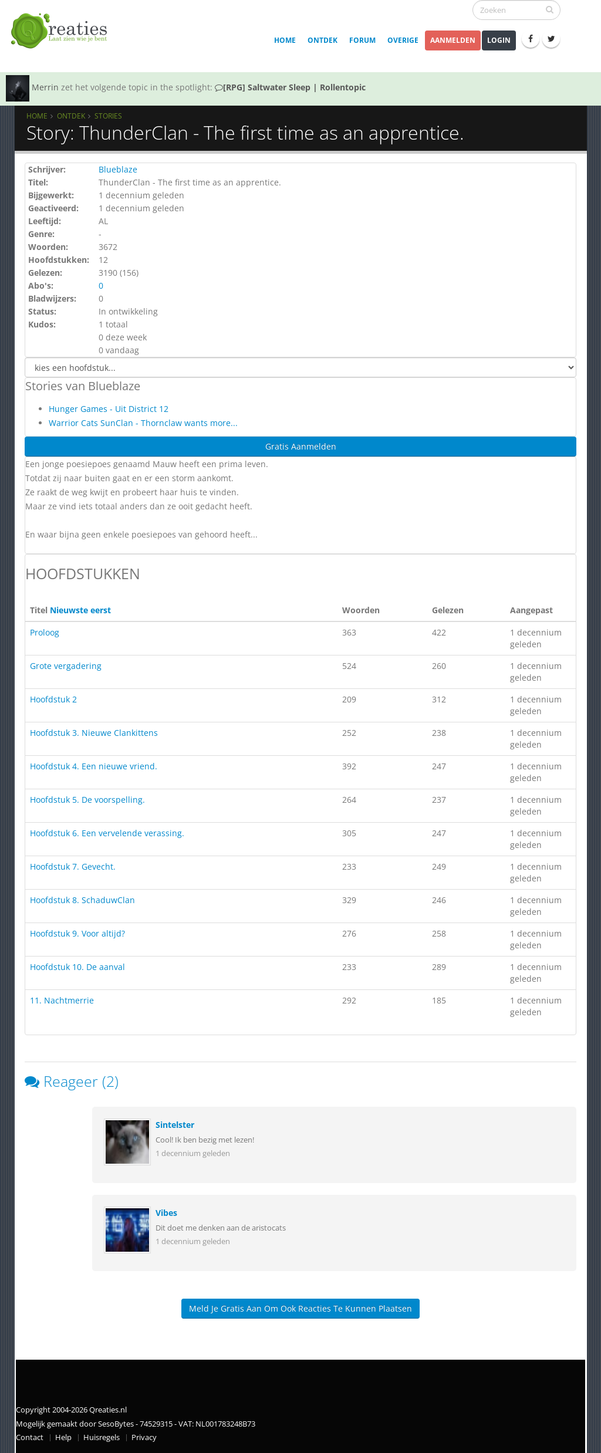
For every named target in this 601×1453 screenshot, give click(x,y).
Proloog (44, 632)
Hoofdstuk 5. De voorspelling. (87, 799)
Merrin (45, 87)
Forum (362, 40)
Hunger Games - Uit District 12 (108, 408)
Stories (108, 115)
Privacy (144, 1437)
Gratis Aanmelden (300, 446)
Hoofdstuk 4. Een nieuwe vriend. (93, 766)
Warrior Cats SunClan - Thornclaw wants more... (143, 422)
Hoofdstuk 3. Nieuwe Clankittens (94, 732)
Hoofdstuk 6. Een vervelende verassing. (107, 833)
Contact (29, 1437)
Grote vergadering (66, 665)
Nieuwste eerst (80, 610)
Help (63, 1437)
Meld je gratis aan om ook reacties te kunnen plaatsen (300, 1308)
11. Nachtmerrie (62, 1000)
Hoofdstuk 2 (53, 699)
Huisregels (101, 1437)
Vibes (166, 1212)
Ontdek (322, 40)
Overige (402, 40)
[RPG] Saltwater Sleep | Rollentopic (290, 87)
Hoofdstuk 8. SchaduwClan (82, 899)
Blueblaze (118, 169)
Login (499, 40)
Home (285, 40)
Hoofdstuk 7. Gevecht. (73, 866)
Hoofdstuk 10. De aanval (77, 966)
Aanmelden (452, 40)
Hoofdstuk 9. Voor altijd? (77, 933)
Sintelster (175, 1124)
